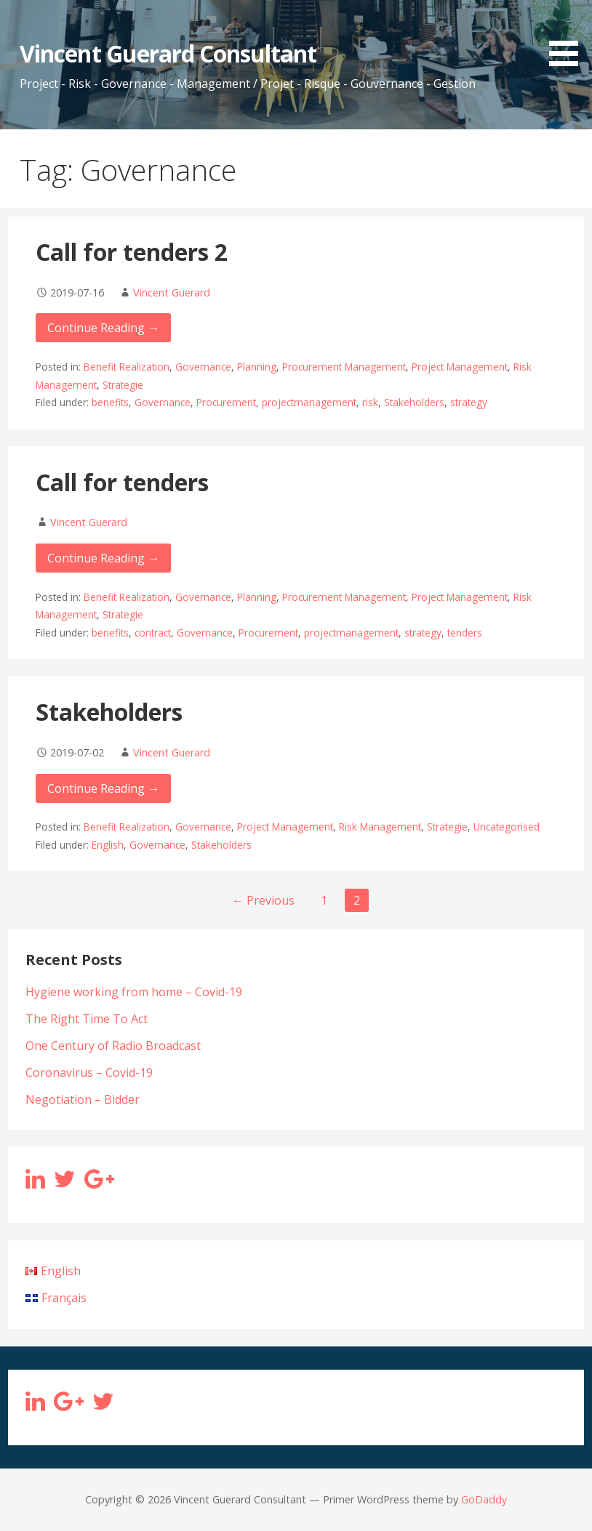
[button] (568, 35)
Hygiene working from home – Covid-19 (133, 992)
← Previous (263, 900)
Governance (203, 366)
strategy (468, 402)
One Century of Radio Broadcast (113, 1046)
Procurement (226, 402)
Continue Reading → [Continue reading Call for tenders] (103, 558)
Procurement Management (344, 366)
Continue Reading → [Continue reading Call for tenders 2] (103, 328)
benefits (110, 402)
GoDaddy (484, 1499)
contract (153, 632)
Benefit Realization (126, 366)
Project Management (460, 366)
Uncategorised (506, 826)
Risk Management (380, 826)
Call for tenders (122, 482)
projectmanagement (309, 402)
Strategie (123, 385)
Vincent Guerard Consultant (168, 53)
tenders (464, 632)
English (108, 845)
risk (370, 402)
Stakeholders (414, 402)
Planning (256, 366)
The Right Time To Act (86, 1019)
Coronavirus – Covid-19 (89, 1072)
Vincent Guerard (171, 292)
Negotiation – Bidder (82, 1099)
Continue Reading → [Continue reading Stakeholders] (103, 788)
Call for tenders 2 (132, 251)
